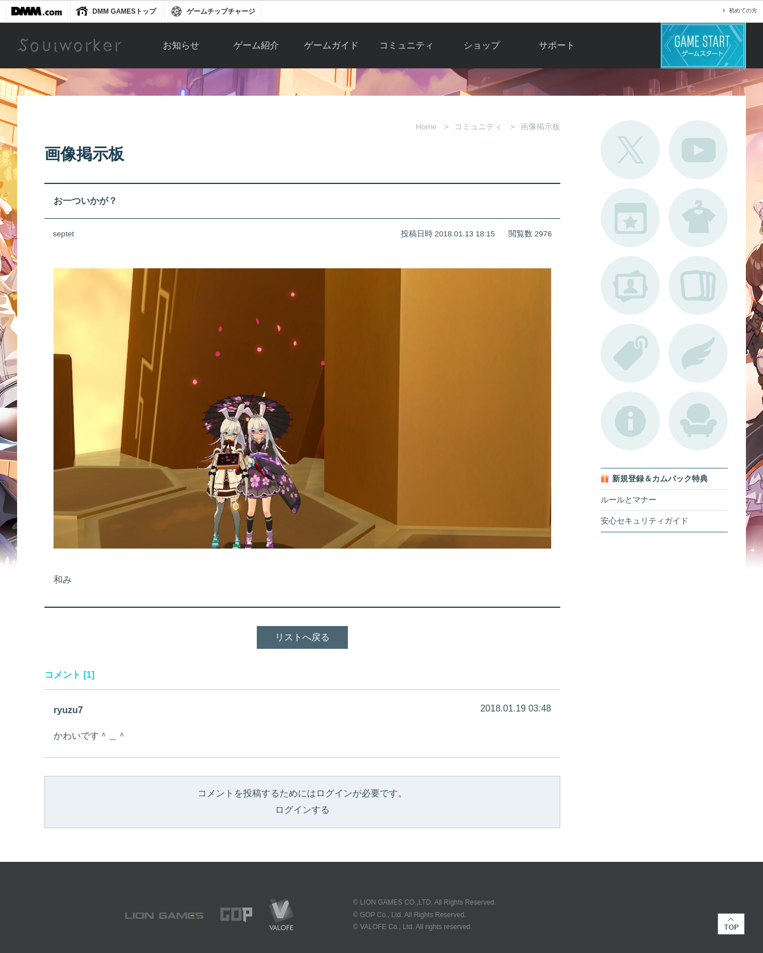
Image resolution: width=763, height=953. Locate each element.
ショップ (481, 45)
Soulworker (69, 45)
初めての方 (743, 10)
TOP (731, 924)
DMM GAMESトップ (124, 11)
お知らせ (181, 45)
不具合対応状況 (630, 421)
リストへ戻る (302, 637)
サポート (557, 45)
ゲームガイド (331, 45)
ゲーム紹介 (256, 45)
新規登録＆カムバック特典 (660, 479)
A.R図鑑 (698, 285)
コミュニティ (406, 45)
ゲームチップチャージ (221, 11)
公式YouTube (698, 149)
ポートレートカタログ (630, 285)
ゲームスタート (703, 45)
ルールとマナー (629, 500)
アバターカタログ (698, 217)
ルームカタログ (698, 421)
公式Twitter (630, 149)
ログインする (302, 810)
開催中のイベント (630, 217)
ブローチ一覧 (698, 353)
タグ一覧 (630, 353)
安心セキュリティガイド (644, 521)
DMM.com (37, 11)
